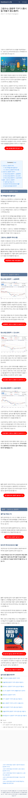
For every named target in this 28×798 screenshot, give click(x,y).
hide (15, 162)
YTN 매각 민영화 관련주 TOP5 (11, 678)
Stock (4, 720)
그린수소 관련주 (7, 722)
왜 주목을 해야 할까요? (10, 167)
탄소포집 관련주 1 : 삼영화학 (12, 174)
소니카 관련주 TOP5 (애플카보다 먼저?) (14, 690)
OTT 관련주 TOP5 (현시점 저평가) (12, 699)
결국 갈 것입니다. (9, 182)
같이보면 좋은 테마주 (10, 186)
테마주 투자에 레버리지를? (11, 184)
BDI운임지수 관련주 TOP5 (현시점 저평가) (15, 715)
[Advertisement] (14, 32)
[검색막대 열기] (19, 2)
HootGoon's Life (6, 2)
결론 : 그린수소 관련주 (8, 180)
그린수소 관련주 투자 (7, 165)
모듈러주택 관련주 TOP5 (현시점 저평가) (14, 711)
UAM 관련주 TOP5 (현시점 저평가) (12, 707)
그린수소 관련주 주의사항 (11, 169)
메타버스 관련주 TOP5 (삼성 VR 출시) (13, 686)
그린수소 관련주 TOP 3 (8, 171)
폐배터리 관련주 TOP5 (9, 695)
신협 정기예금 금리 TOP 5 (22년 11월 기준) (15, 727)
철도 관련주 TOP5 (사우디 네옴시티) (13, 703)
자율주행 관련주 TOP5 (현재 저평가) (13, 682)
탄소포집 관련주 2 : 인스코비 (12, 176)
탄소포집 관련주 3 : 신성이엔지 (12, 178)
